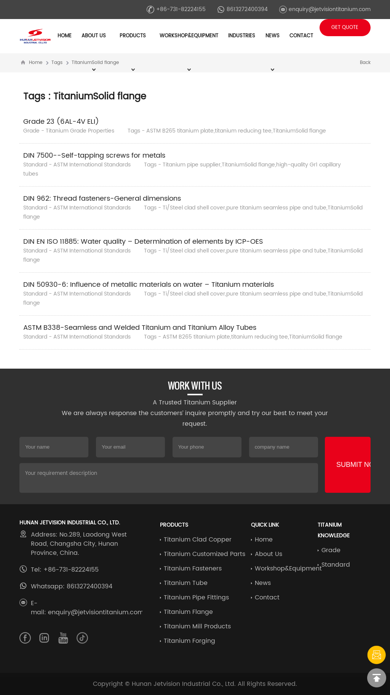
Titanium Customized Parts (204, 554)
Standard (335, 565)
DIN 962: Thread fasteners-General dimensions (102, 198)
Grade (330, 550)
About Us (268, 554)
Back (365, 62)
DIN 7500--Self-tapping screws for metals (94, 155)
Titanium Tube (186, 583)
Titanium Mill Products (197, 626)
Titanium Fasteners (193, 569)
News (263, 583)
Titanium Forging (189, 641)
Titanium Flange (188, 612)
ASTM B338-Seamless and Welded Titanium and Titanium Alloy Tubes (139, 327)
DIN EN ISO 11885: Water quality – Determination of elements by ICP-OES (143, 241)
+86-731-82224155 (176, 9)
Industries (241, 36)
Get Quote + (344, 30)
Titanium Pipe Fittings (196, 597)
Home (65, 36)
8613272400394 (242, 9)
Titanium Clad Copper (198, 540)
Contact (301, 36)
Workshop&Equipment (288, 569)
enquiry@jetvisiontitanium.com (325, 9)
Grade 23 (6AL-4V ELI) (61, 121)
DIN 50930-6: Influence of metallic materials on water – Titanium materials (148, 284)
